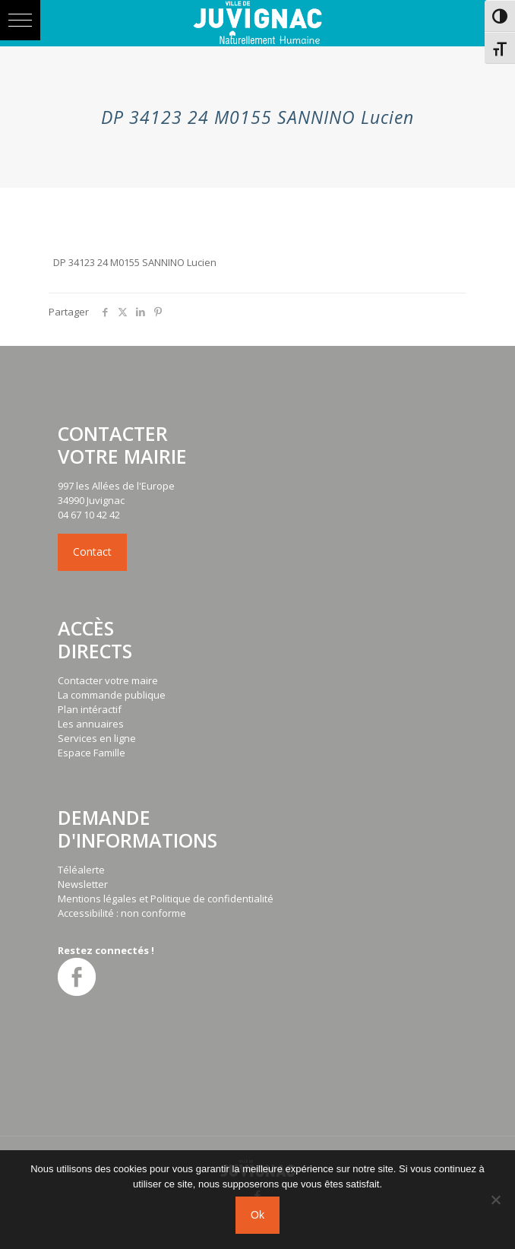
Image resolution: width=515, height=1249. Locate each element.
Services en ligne (97, 738)
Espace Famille (91, 752)
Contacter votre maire (108, 680)
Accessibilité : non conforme (122, 913)
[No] (496, 1199)
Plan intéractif (90, 709)
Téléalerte (81, 870)
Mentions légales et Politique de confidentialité (165, 898)
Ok (257, 1215)
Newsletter (83, 884)
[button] (20, 20)
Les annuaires (91, 724)
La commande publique (112, 695)
